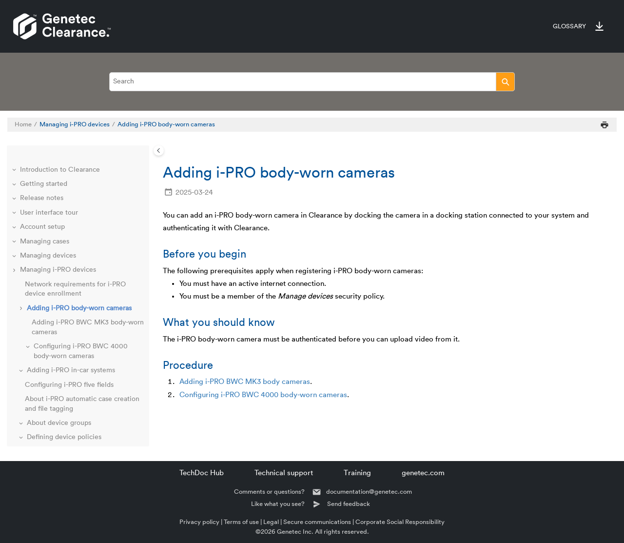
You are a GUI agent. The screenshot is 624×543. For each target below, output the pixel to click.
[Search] (505, 81)
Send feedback (348, 504)
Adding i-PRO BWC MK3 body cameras (244, 381)
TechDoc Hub (201, 473)
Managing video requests (59, 416)
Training (357, 473)
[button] (15, 164)
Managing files (42, 402)
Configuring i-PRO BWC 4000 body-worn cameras (263, 395)
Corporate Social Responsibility (400, 522)
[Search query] (312, 81)
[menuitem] (564, 26)
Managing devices (48, 192)
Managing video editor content (68, 431)
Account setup (42, 163)
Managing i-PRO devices (74, 124)
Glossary (569, 26)
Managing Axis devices (55, 388)
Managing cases (44, 178)
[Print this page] (604, 125)
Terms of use (241, 522)
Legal (271, 522)
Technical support (283, 473)
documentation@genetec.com (369, 491)
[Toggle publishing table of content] (159, 150)
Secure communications (317, 522)
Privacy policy (199, 522)
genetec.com (423, 473)
